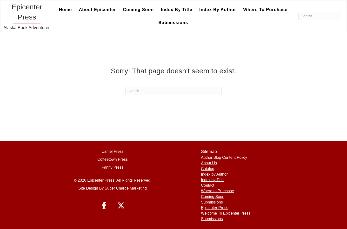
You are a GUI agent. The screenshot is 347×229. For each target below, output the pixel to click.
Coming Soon (138, 9)
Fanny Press (112, 167)
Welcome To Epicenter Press (225, 213)
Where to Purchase (265, 9)
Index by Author (217, 9)
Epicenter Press (214, 208)
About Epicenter (97, 9)
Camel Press (112, 151)
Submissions (173, 22)
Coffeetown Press (112, 159)
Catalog (207, 169)
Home (65, 9)
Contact (207, 185)
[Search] (319, 16)
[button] (104, 205)
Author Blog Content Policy (224, 157)
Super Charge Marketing (126, 188)
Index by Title (176, 9)
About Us (209, 163)
